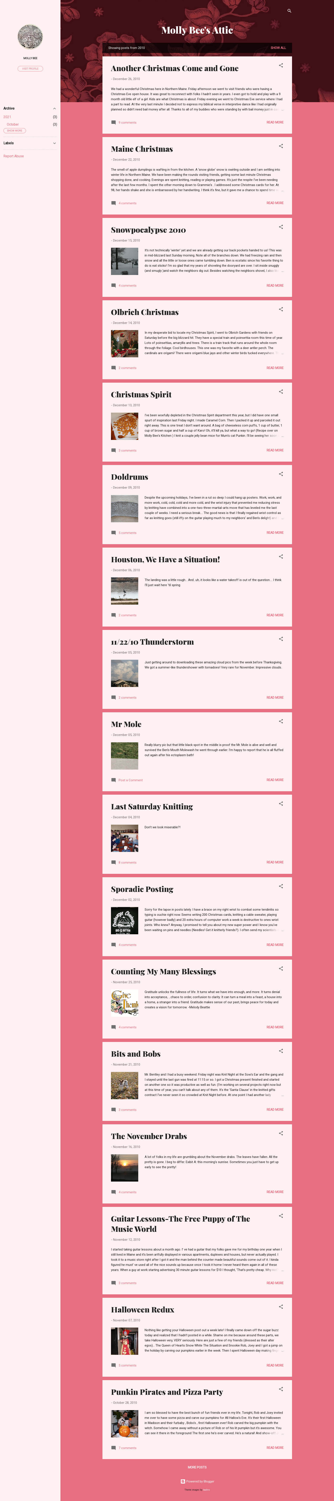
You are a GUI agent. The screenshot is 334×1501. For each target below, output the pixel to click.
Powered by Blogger (197, 1481)
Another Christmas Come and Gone (175, 68)
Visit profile (30, 68)
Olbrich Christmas (145, 312)
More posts (197, 1467)
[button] (281, 66)
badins (206, 1489)
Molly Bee (30, 58)
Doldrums (129, 476)
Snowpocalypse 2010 (148, 229)
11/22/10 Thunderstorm (152, 641)
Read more (275, 122)
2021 (7, 117)
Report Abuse (13, 156)
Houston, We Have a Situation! (165, 559)
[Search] (289, 11)
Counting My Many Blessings (163, 971)
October (13, 124)
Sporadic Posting (142, 889)
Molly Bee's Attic (197, 29)
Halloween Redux (142, 1309)
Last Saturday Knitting (152, 806)
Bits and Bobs (136, 1053)
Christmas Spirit (141, 394)
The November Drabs (149, 1136)
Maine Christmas (142, 148)
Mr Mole (126, 724)
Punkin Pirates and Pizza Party (167, 1392)
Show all (278, 48)
